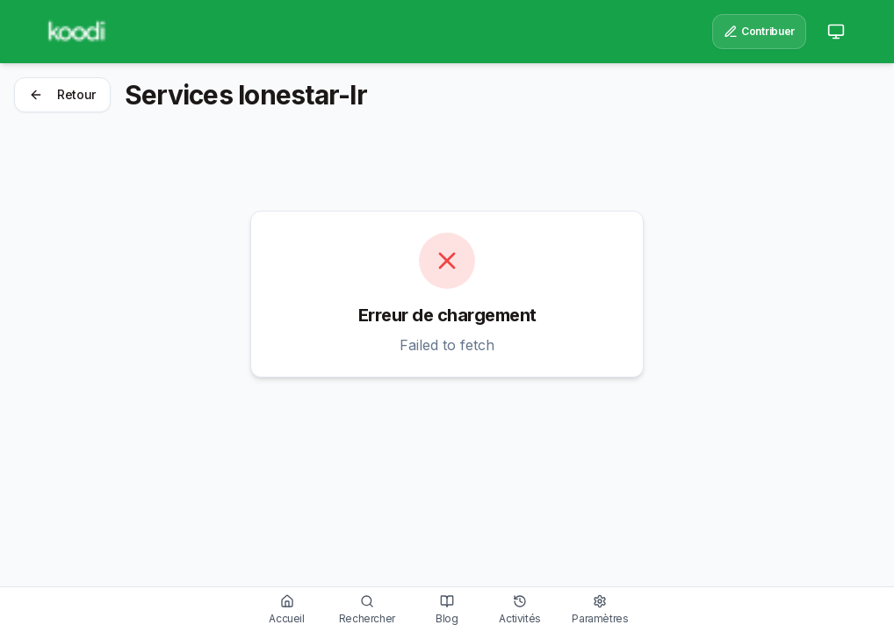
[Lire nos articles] (447, 609)
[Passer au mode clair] (836, 31)
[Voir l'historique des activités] (519, 609)
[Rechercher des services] (367, 609)
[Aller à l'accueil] (287, 609)
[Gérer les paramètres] (599, 609)
